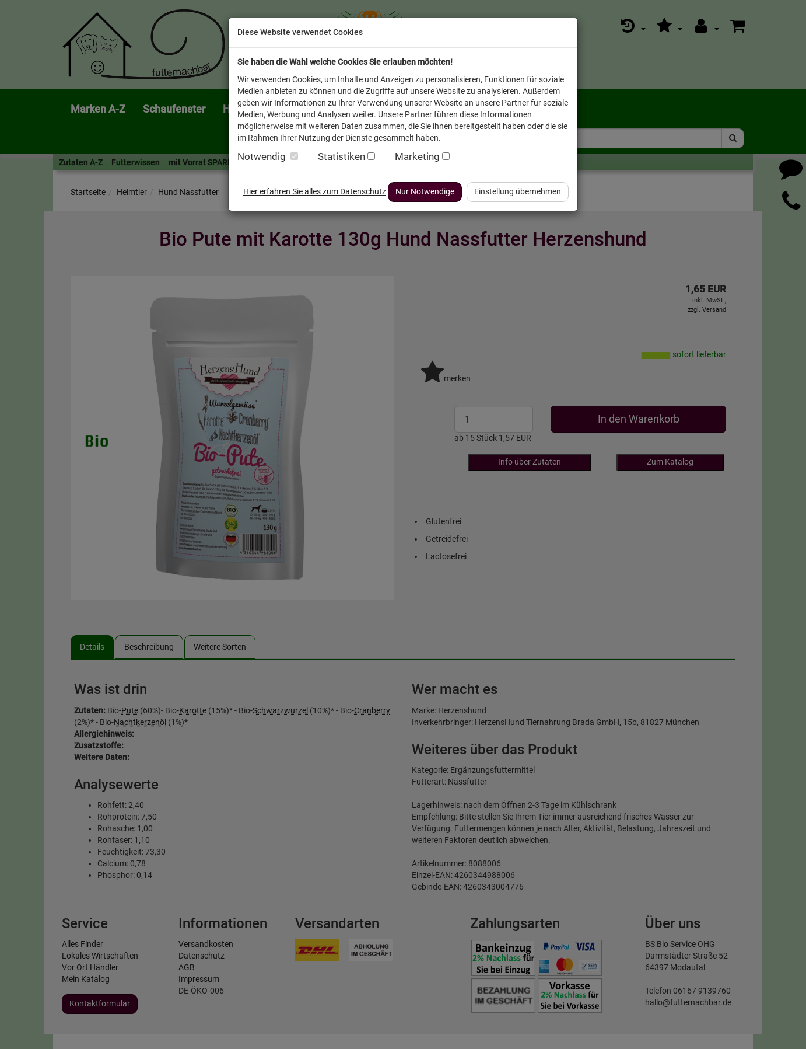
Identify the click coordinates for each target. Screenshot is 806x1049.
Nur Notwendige (424, 191)
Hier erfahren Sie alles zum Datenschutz (314, 191)
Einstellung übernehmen (517, 191)
